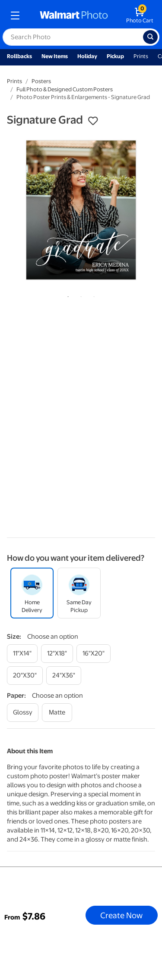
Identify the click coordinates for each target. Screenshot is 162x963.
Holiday (87, 56)
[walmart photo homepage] (73, 15)
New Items (54, 56)
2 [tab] (79, 295)
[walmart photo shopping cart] (139, 15)
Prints (140, 56)
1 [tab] (66, 295)
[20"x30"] (25, 675)
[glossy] (22, 712)
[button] (93, 121)
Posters (41, 81)
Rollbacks (19, 56)
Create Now (121, 915)
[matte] (57, 712)
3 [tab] (92, 295)
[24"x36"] (63, 675)
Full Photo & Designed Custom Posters (64, 89)
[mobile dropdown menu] (15, 15)
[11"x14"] (22, 653)
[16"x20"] (93, 653)
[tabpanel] (81, 210)
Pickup (115, 56)
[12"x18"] (57, 653)
